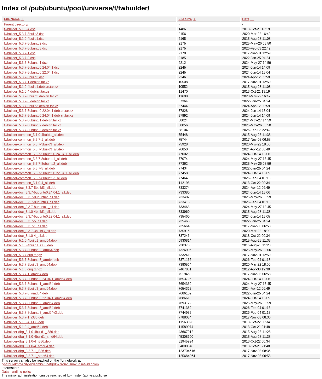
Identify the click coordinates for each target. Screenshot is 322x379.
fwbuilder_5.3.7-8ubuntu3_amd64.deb (32, 308)
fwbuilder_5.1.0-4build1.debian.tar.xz (31, 86)
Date (245, 19)
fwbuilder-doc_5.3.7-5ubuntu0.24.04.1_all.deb (37, 192)
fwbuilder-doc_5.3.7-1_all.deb (25, 226)
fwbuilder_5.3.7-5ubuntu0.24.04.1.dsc (31, 67)
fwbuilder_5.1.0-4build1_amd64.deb (30, 240)
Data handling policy (16, 371)
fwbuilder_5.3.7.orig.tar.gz (23, 255)
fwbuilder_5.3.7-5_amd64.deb (26, 293)
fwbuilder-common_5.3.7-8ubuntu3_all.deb (35, 178)
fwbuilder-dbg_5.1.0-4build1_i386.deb (31, 332)
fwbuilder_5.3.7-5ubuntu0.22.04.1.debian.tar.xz (38, 111)
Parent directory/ (16, 24)
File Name (12, 19)
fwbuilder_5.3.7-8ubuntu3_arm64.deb (31, 260)
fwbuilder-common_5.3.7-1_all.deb (29, 139)
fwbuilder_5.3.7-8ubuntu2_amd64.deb (32, 303)
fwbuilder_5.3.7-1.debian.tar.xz (26, 82)
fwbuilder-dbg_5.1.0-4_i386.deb (27, 341)
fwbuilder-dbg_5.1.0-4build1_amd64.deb (33, 336)
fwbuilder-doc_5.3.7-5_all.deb (25, 221)
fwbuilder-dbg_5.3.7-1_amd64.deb (29, 356)
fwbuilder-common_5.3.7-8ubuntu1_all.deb (35, 159)
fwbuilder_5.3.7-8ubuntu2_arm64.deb (31, 250)
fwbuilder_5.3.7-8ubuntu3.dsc (25, 48)
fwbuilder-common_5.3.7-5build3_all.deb (34, 149)
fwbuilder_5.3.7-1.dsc (19, 53)
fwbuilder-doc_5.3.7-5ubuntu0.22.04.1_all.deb (37, 216)
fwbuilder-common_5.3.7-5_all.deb (29, 168)
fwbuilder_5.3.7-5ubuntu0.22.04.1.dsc (31, 72)
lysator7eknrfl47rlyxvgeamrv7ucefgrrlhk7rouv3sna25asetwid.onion (50, 364)
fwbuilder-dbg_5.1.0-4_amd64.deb (29, 346)
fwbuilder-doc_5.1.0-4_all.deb (25, 235)
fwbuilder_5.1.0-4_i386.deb (24, 322)
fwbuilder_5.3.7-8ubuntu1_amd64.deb (32, 284)
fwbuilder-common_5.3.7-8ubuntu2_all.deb (35, 163)
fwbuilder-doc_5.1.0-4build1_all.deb (30, 211)
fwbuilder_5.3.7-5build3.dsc (24, 77)
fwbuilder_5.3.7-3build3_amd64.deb (30, 264)
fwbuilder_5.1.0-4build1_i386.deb (28, 245)
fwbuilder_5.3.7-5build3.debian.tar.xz (31, 106)
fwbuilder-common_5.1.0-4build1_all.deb (34, 135)
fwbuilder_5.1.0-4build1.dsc (24, 38)
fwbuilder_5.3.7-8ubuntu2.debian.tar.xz (32, 125)
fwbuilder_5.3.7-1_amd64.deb (26, 274)
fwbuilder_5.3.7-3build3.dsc (24, 34)
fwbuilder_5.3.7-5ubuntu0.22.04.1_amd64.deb (38, 298)
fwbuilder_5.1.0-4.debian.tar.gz (26, 91)
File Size (185, 19)
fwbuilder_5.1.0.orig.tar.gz (23, 269)
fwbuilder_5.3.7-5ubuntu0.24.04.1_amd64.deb (38, 279)
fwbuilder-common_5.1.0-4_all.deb (29, 183)
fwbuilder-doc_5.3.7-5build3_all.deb (30, 187)
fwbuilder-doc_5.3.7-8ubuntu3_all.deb (31, 202)
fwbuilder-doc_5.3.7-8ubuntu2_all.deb (31, 197)
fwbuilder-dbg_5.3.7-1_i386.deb (27, 351)
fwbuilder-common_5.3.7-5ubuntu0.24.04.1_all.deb (41, 154)
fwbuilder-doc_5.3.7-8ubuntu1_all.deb (31, 207)
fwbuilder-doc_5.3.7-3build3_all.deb (30, 231)
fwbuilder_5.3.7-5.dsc (19, 58)
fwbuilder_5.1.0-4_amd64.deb (26, 327)
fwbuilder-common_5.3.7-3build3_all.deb (34, 144)
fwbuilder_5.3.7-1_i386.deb (24, 317)
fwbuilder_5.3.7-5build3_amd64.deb (30, 288)
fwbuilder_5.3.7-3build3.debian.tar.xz (31, 96)
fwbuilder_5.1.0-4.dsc (19, 29)
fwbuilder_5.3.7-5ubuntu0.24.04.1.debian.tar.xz (38, 115)
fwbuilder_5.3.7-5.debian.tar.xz (26, 101)
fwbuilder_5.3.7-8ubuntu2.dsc (25, 43)
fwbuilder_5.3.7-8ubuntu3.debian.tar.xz (32, 130)
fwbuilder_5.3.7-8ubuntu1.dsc (25, 62)
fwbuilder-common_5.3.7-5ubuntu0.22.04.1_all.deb (41, 173)
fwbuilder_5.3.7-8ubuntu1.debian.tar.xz (32, 120)
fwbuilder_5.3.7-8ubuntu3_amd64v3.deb (33, 312)
